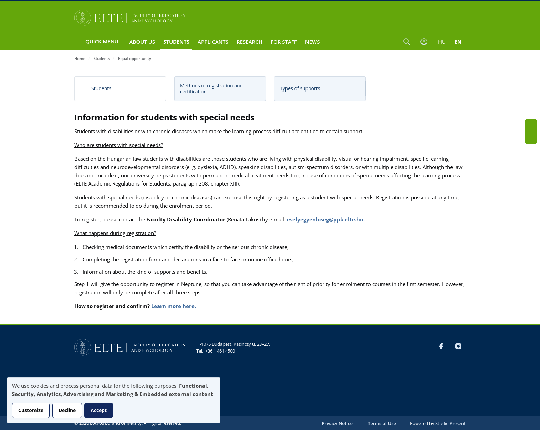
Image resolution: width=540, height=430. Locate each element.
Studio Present (450, 423)
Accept (99, 410)
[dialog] (113, 400)
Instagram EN (531, 138)
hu (442, 41)
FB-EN (531, 125)
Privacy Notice (337, 423)
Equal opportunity (134, 58)
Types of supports (300, 88)
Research (249, 41)
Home (79, 58)
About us (142, 41)
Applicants (213, 41)
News (312, 41)
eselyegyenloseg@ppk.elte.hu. (326, 219)
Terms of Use (382, 423)
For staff (284, 41)
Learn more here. (173, 306)
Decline (67, 410)
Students (176, 41)
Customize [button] (30, 410)
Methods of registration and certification (211, 88)
